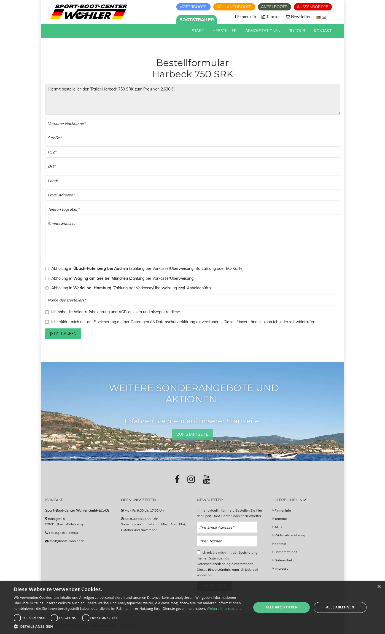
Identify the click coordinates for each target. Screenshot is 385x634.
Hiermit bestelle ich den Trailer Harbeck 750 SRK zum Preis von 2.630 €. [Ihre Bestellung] (192, 99)
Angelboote (274, 6)
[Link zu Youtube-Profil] (206, 479)
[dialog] (192, 607)
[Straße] (192, 137)
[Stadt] (192, 166)
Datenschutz (284, 560)
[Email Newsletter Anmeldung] (227, 527)
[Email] (192, 195)
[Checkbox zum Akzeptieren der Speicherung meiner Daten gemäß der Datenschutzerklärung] (47, 322)
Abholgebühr (198, 288)
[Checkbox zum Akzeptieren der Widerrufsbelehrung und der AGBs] (47, 312)
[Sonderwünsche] (192, 240)
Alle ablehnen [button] (340, 607)
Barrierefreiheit (286, 552)
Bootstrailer (196, 19)
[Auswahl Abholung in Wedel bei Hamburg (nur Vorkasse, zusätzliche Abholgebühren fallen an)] (47, 288)
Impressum (283, 568)
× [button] (379, 587)
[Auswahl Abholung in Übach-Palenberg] (47, 268)
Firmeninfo (282, 510)
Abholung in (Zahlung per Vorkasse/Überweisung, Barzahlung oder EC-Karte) (147, 268)
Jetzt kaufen (63, 333)
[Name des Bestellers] (192, 300)
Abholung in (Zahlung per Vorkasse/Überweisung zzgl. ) (131, 288)
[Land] (192, 180)
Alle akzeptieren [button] (281, 607)
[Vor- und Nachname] (192, 123)
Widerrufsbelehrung (92, 311)
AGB (123, 311)
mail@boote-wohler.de (67, 541)
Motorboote (193, 6)
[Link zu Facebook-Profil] (177, 479)
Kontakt (280, 544)
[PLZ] (192, 152)
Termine (280, 519)
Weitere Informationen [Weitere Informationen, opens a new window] (225, 608)
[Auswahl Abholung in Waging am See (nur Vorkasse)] (47, 278)
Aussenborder (313, 6)
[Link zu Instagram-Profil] (191, 479)
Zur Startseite (192, 434)
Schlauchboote (234, 6)
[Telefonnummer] (192, 209)
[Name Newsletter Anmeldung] (227, 541)
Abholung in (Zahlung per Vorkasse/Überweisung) (123, 278)
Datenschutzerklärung (175, 321)
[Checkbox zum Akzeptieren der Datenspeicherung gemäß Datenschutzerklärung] (198, 552)
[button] (129, 626)
